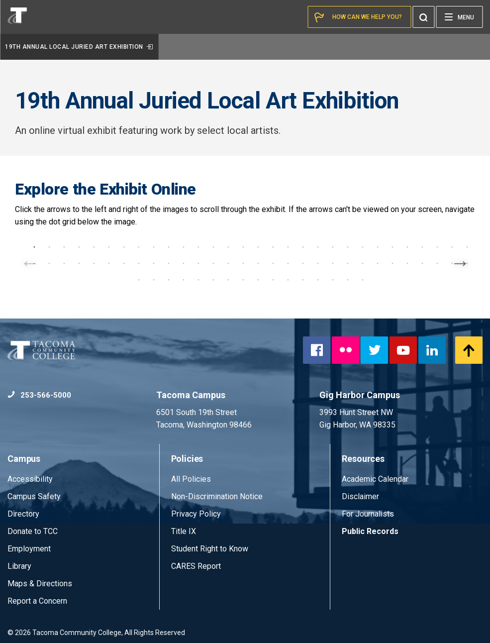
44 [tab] (228, 263)
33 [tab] (64, 263)
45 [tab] (243, 263)
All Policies (192, 479)
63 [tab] (169, 280)
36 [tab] (109, 263)
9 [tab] (154, 247)
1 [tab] (34, 247)
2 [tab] (49, 247)
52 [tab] (348, 263)
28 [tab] (437, 247)
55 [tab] (392, 263)
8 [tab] (139, 247)
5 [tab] (94, 247)
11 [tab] (184, 247)
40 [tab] (169, 263)
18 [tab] (288, 247)
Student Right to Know (209, 548)
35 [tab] (94, 263)
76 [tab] (363, 280)
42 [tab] (198, 263)
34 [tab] (79, 263)
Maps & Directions (39, 583)
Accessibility (30, 479)
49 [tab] (303, 263)
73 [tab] (318, 280)
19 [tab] (303, 247)
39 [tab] (154, 263)
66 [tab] (213, 280)
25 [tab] (392, 247)
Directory (23, 514)
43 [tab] (213, 263)
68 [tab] (243, 280)
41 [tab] (184, 263)
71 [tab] (288, 280)
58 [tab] (437, 263)
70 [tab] (273, 280)
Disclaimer (360, 496)
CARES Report (196, 566)
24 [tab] (378, 247)
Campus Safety (34, 496)
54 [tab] (378, 263)
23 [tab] (363, 247)
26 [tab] (407, 247)
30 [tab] (467, 247)
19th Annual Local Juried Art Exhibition (79, 46)
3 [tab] (64, 247)
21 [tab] (333, 247)
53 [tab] (363, 263)
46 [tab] (258, 263)
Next (460, 261)
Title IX (183, 531)
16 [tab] (258, 247)
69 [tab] (258, 280)
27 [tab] (422, 247)
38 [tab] (139, 263)
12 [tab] (198, 247)
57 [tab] (422, 263)
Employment (29, 548)
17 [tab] (273, 247)
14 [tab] (228, 247)
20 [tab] (318, 247)
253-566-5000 (39, 395)
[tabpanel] (245, 236)
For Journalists (368, 514)
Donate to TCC (32, 531)
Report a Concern (37, 601)
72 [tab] (303, 280)
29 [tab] (452, 247)
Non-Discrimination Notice (217, 496)
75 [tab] (348, 280)
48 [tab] (288, 263)
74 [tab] (333, 280)
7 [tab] (124, 247)
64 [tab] (184, 280)
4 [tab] (79, 247)
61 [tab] (139, 280)
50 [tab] (318, 263)
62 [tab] (154, 280)
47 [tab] (273, 263)
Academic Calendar (375, 479)
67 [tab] (228, 280)
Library (19, 566)
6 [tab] (109, 247)
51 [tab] (333, 263)
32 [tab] (49, 263)
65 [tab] (198, 280)
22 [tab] (348, 247)
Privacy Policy (196, 514)
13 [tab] (213, 247)
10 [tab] (169, 247)
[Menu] (459, 17)
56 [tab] (407, 263)
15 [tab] (243, 247)
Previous (30, 261)
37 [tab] (124, 263)
